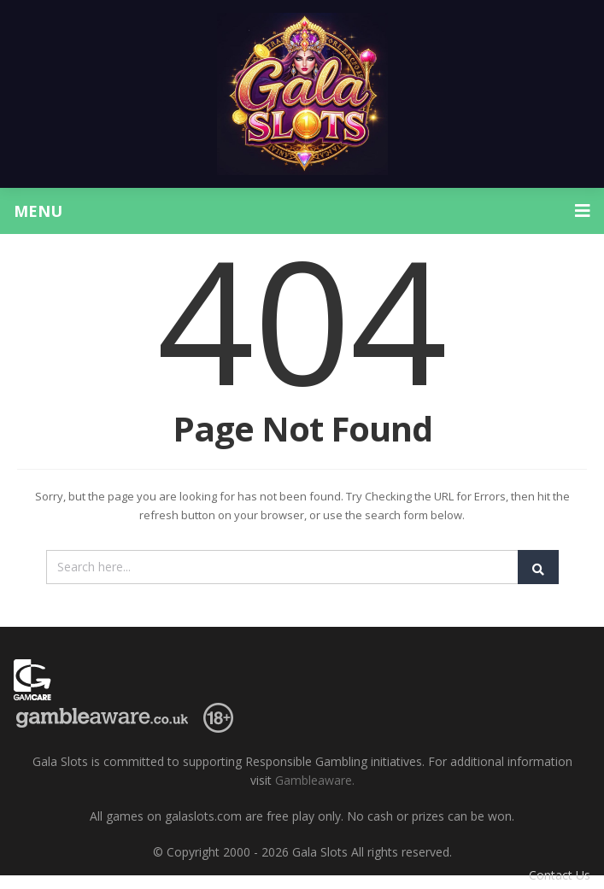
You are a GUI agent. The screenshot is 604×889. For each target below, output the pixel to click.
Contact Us (559, 875)
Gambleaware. (315, 780)
